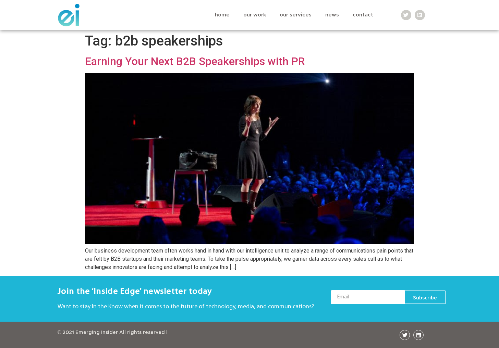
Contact (363, 14)
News (332, 14)
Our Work (254, 14)
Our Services (296, 14)
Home (222, 14)
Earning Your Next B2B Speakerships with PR (195, 61)
